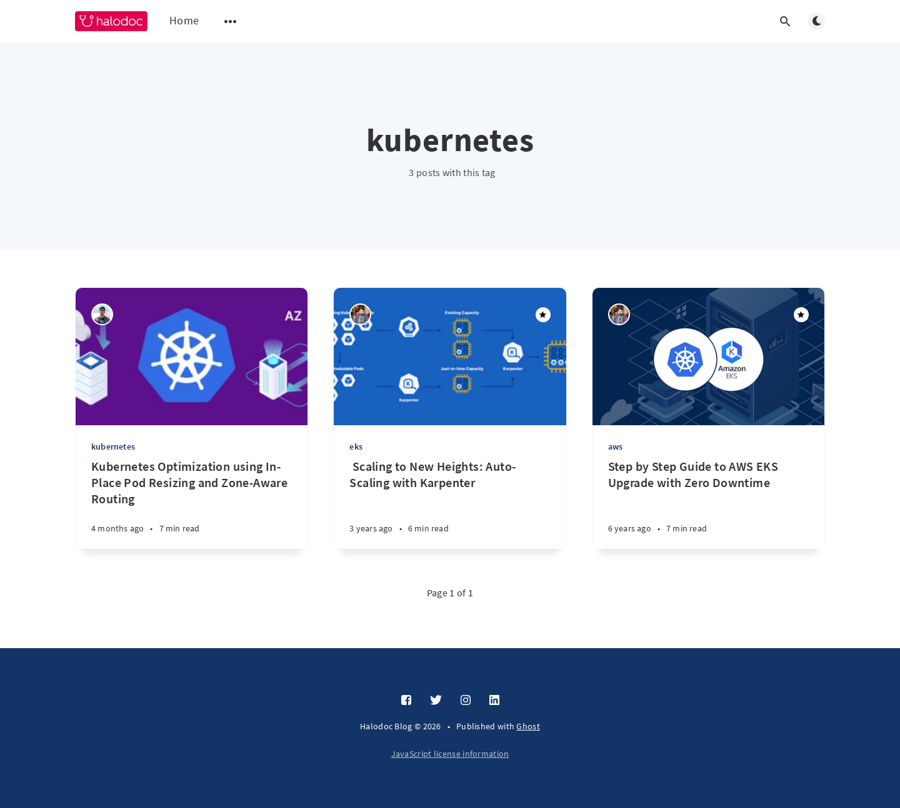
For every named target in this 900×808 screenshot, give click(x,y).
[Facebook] (406, 700)
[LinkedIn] (494, 700)
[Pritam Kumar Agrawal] (360, 314)
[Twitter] (436, 700)
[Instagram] (466, 700)
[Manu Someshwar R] (102, 314)
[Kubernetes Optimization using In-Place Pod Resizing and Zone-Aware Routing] (192, 503)
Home (184, 20)
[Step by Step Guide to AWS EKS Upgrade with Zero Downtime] (708, 503)
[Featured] (543, 314)
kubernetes (113, 446)
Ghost (528, 726)
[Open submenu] (231, 21)
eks (355, 446)
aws (615, 446)
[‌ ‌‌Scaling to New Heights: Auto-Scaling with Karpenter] (450, 503)
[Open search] (785, 21)
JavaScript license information (450, 753)
